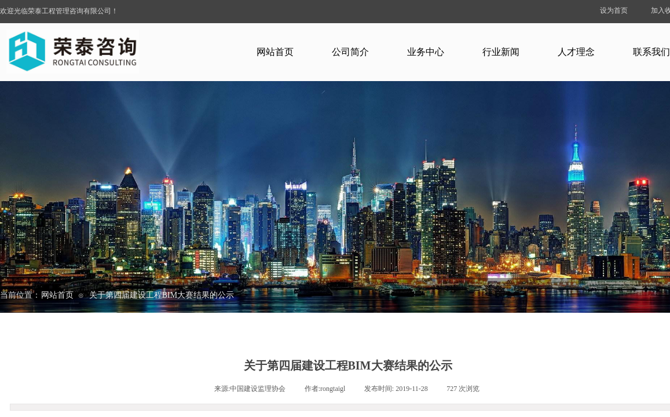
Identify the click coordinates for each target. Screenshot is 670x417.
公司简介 (350, 52)
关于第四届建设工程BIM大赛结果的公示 (161, 295)
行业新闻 (500, 52)
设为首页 (614, 10)
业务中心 (425, 52)
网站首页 (275, 52)
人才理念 (576, 52)
